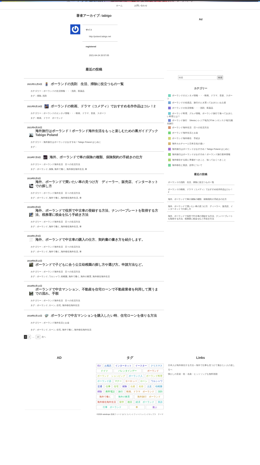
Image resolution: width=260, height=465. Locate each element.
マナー (118, 429)
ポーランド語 (104, 429)
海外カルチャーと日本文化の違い (188, 191)
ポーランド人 (136, 423)
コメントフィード (133, 462)
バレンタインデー (127, 418)
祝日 (130, 449)
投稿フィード (116, 462)
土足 (149, 434)
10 (38, 384)
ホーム (119, 53)
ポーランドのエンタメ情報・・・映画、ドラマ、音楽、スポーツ (74, 161)
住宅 (59, 353)
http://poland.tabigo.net (100, 84)
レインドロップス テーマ (152, 462)
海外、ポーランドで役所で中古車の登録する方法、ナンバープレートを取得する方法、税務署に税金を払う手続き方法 (200, 265)
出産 (132, 434)
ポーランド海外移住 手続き (186, 186)
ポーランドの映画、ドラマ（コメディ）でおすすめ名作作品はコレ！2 (200, 238)
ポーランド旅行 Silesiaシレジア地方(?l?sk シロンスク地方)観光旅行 (200, 169)
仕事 (108, 434)
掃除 (39, 143)
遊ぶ (154, 454)
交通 (100, 434)
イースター (141, 413)
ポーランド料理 (154, 423)
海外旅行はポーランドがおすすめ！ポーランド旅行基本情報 (201, 202)
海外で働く (59, 216)
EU (99, 413)
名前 (141, 434)
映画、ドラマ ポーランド (50, 166)
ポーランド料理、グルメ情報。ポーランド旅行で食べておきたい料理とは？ (200, 162)
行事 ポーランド (112, 454)
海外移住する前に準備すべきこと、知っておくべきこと (199, 207)
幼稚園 (64, 324)
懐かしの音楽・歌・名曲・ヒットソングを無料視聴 (193, 421)
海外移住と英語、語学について (187, 213)
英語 (160, 449)
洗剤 (44, 143)
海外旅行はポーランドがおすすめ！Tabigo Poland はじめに (72, 189)
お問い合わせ (140, 53)
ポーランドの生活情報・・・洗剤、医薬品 (63, 139)
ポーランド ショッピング (111, 423)
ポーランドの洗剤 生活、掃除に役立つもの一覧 (191, 230)
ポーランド (42, 216)
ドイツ (104, 418)
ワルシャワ (54, 324)
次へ (44, 384)
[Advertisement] (195, 95)
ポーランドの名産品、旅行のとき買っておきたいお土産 (199, 150)
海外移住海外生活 (75, 216)
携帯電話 (110, 439)
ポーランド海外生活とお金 (56, 370)
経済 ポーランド (145, 449)
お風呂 (107, 413)
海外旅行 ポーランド (149, 444)
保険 (51, 216)
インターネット (123, 413)
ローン (52, 353)
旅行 (120, 439)
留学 (121, 449)
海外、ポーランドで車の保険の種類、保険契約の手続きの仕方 (197, 247)
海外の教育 (86, 324)
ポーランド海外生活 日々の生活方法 (61, 212)
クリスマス (156, 413)
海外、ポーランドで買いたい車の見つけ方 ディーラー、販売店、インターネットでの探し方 (200, 255)
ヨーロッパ (131, 429)
